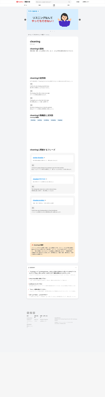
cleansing (33, 120)
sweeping (53, 120)
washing (40, 120)
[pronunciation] (44, 157)
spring (35, 157)
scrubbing (46, 120)
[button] (29, 34)
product (41, 200)
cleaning (40, 157)
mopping (60, 120)
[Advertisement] (15, 29)
